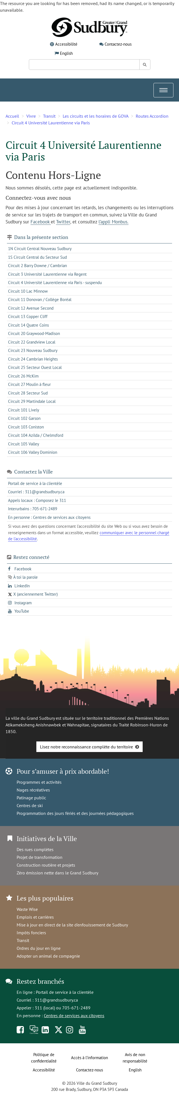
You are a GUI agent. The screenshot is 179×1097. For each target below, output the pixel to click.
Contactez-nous (118, 44)
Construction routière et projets (46, 865)
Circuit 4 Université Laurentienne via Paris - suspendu (55, 282)
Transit (49, 116)
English (66, 53)
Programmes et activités (39, 782)
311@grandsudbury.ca (56, 1000)
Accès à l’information (89, 1057)
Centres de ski (30, 805)
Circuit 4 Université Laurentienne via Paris (51, 122)
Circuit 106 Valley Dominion (32, 452)
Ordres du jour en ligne (38, 948)
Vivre (31, 116)
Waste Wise (27, 909)
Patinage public (31, 797)
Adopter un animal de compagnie (48, 956)
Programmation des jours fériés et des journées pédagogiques (75, 813)
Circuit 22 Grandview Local (31, 342)
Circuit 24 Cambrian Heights (33, 359)
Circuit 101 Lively (23, 410)
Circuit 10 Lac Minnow (28, 291)
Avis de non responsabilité (135, 1058)
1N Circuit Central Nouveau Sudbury (40, 248)
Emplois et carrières (35, 917)
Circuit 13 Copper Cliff (27, 316)
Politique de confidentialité (44, 1058)
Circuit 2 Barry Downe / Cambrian (37, 265)
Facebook (41, 222)
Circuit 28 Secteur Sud (28, 393)
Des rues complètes (35, 849)
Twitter (63, 222)
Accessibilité (66, 44)
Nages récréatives (33, 790)
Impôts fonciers (31, 932)
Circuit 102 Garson (24, 418)
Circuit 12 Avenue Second (31, 308)
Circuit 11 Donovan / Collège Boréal (39, 299)
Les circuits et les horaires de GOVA (95, 116)
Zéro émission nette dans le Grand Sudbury (57, 873)
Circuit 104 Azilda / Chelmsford (35, 435)
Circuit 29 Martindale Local (32, 401)
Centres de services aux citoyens (74, 1015)
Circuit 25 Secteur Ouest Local (35, 367)
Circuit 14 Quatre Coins (28, 325)
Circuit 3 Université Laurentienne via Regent (47, 274)
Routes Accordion (152, 116)
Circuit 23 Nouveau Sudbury (32, 350)
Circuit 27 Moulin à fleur (29, 384)
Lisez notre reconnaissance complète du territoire (86, 747)
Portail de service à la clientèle (65, 992)
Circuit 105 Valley (23, 444)
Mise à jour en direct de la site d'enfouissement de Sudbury (72, 925)
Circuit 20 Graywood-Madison (34, 333)
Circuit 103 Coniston (26, 427)
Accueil (12, 116)
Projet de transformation (39, 857)
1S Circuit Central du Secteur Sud (37, 257)
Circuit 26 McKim (23, 376)
